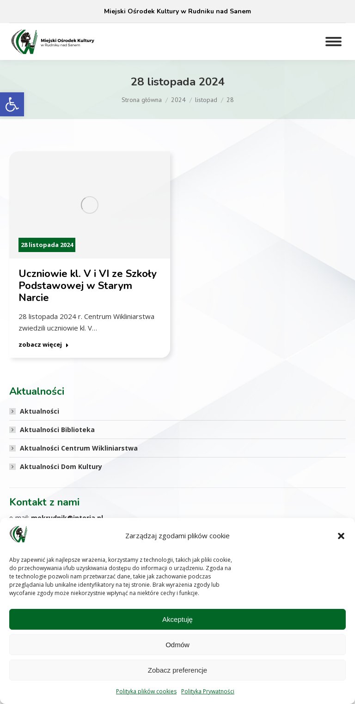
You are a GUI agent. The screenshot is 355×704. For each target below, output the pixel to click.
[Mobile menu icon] (333, 41)
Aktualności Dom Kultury (61, 466)
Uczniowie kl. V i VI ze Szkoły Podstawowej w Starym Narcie (87, 286)
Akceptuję (177, 619)
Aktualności (39, 411)
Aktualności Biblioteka (57, 429)
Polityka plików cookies (146, 691)
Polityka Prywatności (207, 691)
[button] (12, 104)
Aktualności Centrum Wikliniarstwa (79, 448)
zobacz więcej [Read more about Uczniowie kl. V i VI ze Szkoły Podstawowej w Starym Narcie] (43, 345)
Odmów (177, 645)
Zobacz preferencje (177, 670)
